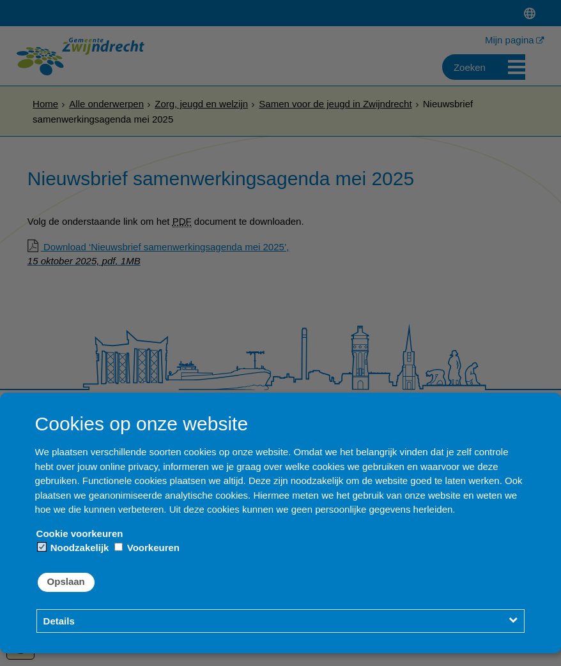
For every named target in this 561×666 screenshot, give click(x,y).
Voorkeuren (147, 547)
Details (59, 621)
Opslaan (66, 581)
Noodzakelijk (73, 547)
